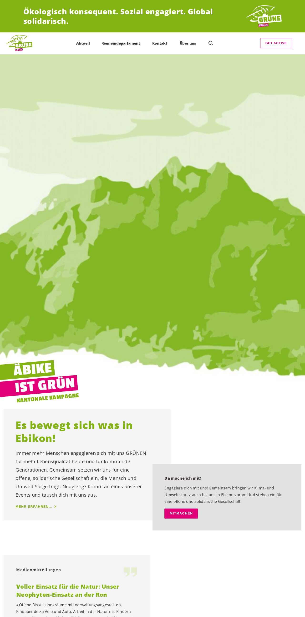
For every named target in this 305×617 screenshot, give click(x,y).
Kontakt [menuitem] (159, 43)
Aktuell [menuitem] (83, 43)
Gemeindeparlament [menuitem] (121, 43)
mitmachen (181, 513)
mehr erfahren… (33, 507)
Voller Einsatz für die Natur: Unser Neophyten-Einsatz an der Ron (67, 590)
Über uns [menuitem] (188, 43)
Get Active (276, 43)
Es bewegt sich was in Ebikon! (74, 431)
